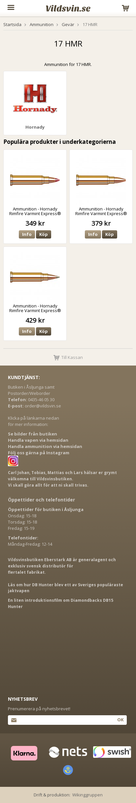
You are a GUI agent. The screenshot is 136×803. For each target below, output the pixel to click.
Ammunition (41, 24)
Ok (120, 720)
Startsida (12, 24)
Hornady (35, 127)
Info (27, 234)
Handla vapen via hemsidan (38, 440)
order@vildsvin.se (43, 406)
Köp (43, 234)
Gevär (68, 24)
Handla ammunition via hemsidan (45, 446)
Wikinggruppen (87, 795)
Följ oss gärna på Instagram (38, 453)
